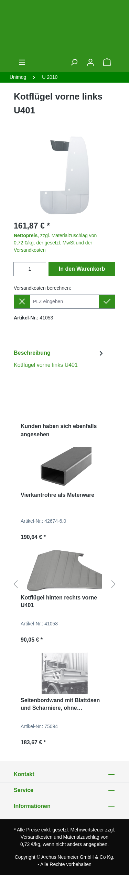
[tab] (59, 358)
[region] (64, 175)
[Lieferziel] (64, 302)
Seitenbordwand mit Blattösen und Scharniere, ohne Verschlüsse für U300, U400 (60, 704)
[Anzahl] (29, 269)
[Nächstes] (113, 584)
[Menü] (22, 62)
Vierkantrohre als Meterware (57, 495)
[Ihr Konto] (90, 62)
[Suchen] (74, 62)
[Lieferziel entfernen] (22, 302)
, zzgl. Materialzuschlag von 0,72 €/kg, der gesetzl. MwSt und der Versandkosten (55, 243)
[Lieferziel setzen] (107, 302)
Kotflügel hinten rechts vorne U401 (59, 601)
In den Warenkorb (82, 269)
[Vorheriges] (15, 584)
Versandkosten (37, 837)
